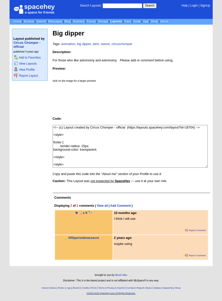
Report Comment (195, 230)
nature (105, 44)
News (53, 287)
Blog (67, 21)
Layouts (116, 21)
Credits (85, 287)
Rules (61, 287)
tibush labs (121, 275)
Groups (103, 21)
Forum (91, 21)
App (145, 21)
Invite (137, 21)
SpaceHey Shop (172, 287)
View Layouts (25, 63)
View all (102, 205)
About (164, 21)
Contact (130, 287)
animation (68, 44)
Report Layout (26, 75)
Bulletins (78, 21)
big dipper (84, 44)
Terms (101, 287)
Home (18, 21)
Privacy (111, 287)
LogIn (194, 5)
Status (157, 287)
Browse (29, 21)
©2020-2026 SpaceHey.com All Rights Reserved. (111, 293)
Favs (127, 21)
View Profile (24, 69)
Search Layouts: (91, 5)
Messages (55, 21)
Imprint (120, 287)
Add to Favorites (27, 57)
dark (96, 44)
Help (185, 5)
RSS (93, 287)
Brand (76, 287)
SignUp (205, 5)
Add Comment (120, 205)
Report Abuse (144, 287)
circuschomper (122, 44)
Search (150, 5)
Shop (154, 21)
